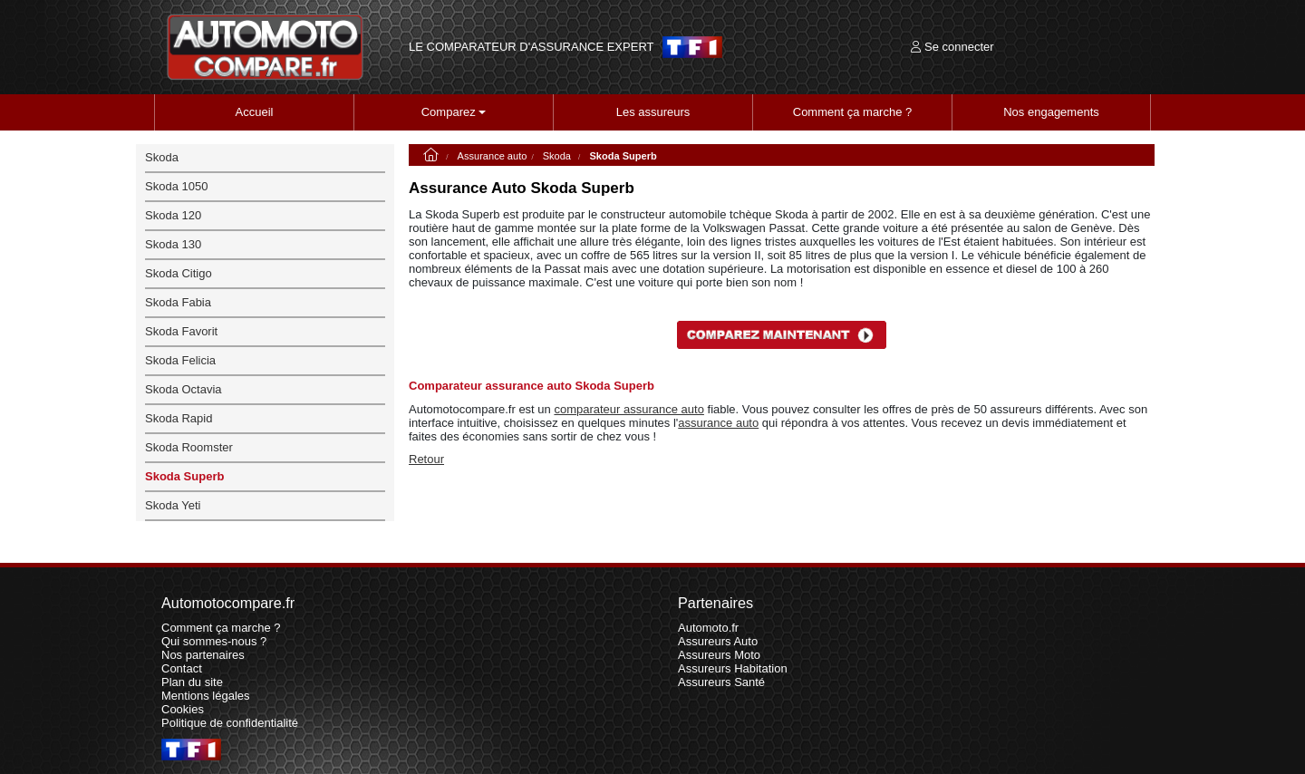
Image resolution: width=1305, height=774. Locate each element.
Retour (426, 459)
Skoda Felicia (180, 360)
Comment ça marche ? (853, 112)
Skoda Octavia (183, 389)
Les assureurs (653, 112)
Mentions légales (205, 695)
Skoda (558, 155)
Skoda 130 (173, 244)
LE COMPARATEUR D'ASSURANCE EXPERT (531, 47)
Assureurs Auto (718, 641)
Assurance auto (492, 155)
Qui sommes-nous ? (213, 641)
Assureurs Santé (721, 682)
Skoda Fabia (178, 302)
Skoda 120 (173, 215)
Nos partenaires (203, 655)
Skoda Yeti (172, 505)
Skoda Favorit (181, 331)
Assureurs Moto (719, 655)
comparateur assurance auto (628, 409)
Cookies (182, 709)
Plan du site (192, 682)
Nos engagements (1051, 112)
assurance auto (718, 423)
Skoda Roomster (189, 447)
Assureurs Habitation (733, 668)
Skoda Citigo (178, 273)
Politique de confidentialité (229, 723)
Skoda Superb (184, 476)
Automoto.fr (708, 627)
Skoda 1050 (176, 186)
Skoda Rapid (178, 418)
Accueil (255, 112)
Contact (181, 668)
